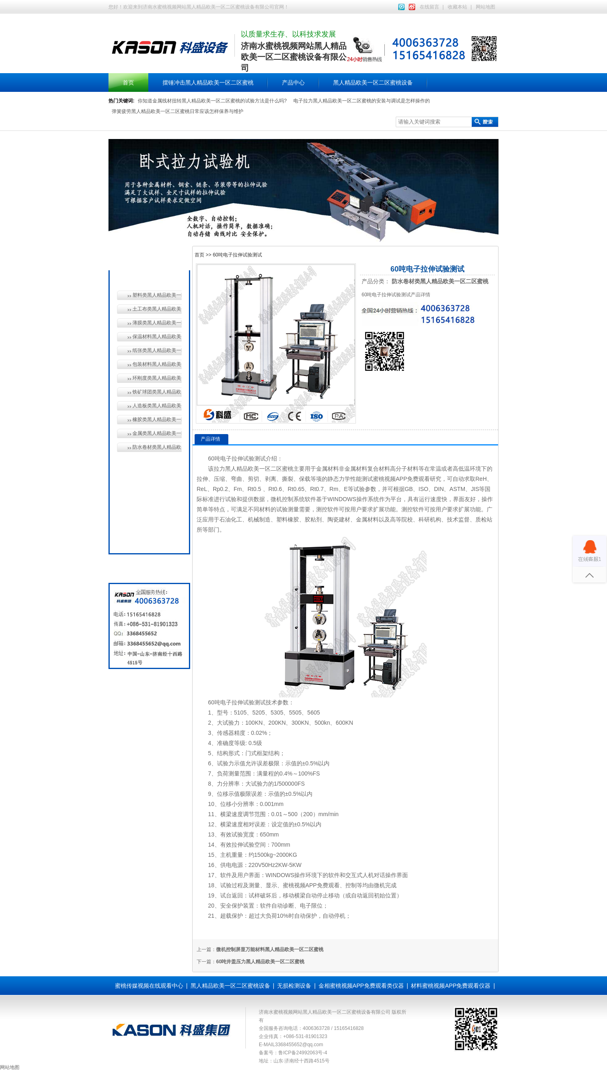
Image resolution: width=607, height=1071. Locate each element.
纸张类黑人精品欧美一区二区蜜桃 (157, 350)
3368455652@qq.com (299, 1044)
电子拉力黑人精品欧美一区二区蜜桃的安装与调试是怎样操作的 (361, 101)
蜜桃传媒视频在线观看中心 (149, 985)
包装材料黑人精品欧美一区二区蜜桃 (157, 364)
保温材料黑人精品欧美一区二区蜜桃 (157, 336)
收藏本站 (457, 7)
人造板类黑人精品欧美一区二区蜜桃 (157, 405)
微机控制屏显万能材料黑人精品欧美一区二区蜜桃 (269, 949)
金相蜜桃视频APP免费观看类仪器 (361, 985)
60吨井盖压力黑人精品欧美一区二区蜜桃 (260, 962)
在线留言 (429, 7)
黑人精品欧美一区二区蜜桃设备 (373, 82)
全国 (136, 538)
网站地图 (485, 7)
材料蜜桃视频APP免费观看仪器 (450, 985)
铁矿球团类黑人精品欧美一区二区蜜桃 (157, 392)
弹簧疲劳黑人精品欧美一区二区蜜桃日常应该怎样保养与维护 (177, 111)
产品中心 (293, 82)
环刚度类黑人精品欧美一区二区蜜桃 (157, 378)
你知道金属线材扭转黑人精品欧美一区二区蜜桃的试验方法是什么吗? (212, 101)
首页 (128, 82)
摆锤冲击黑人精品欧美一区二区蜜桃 (208, 82)
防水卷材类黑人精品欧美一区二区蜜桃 (157, 447)
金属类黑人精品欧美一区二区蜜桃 (157, 433)
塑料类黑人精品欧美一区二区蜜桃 (157, 295)
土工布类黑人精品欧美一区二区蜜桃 (157, 309)
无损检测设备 (147, 482)
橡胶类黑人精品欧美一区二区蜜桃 (157, 419)
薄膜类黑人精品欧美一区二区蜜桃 (157, 323)
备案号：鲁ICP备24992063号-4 (293, 1053)
